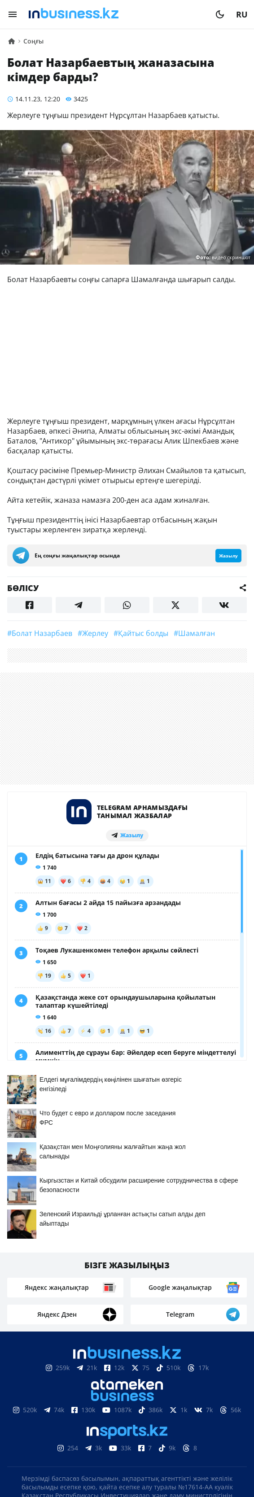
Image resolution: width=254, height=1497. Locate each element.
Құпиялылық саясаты (127, 1473)
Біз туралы (48, 1418)
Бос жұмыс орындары (100, 1431)
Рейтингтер (177, 1431)
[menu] (12, 14)
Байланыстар (107, 1418)
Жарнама (163, 1418)
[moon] (220, 14)
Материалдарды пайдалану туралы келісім (127, 1390)
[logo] (116, 14)
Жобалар (209, 1418)
